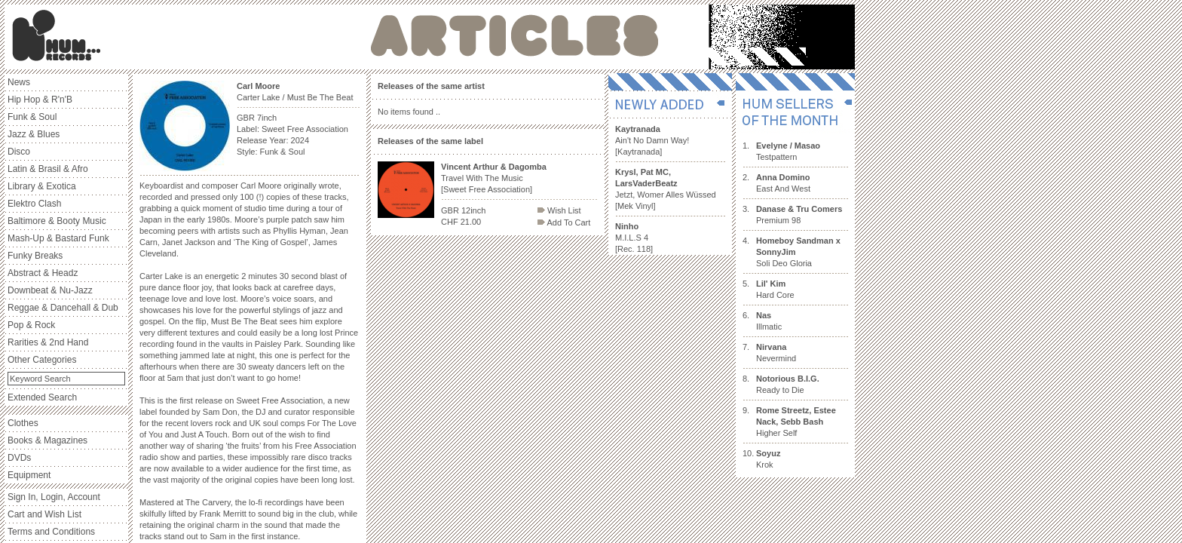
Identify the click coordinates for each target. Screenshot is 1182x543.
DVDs (19, 457)
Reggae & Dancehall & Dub (63, 307)
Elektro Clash (34, 203)
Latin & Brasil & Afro (48, 169)
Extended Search (42, 397)
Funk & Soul (32, 117)
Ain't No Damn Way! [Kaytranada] (652, 140)
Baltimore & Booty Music (57, 221)
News (19, 82)
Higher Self (796, 421)
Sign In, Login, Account (54, 497)
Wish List (559, 210)
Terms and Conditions (51, 531)
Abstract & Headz (43, 273)
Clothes (23, 423)
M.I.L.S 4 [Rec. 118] (634, 237)
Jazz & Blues (34, 134)
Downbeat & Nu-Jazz (50, 290)
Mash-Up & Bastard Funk (58, 238)
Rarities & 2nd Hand (48, 342)
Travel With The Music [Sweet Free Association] (494, 178)
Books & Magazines (47, 440)
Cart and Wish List (44, 514)
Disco (19, 151)
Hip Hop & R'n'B (40, 99)
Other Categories (42, 359)
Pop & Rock (31, 325)
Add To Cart (563, 222)
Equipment (29, 475)
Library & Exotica (42, 186)
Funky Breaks (35, 255)
